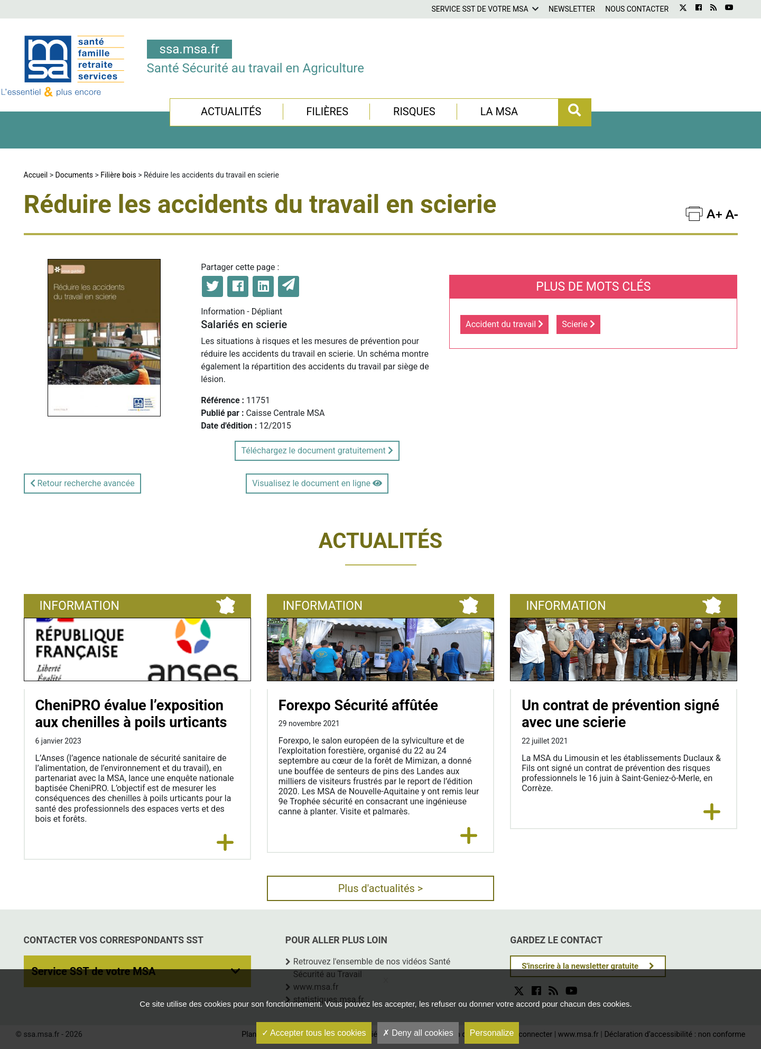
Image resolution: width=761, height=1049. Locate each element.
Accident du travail (504, 324)
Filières (327, 111)
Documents (74, 175)
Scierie (578, 324)
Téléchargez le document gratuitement (317, 450)
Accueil (36, 175)
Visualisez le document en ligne (317, 483)
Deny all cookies (418, 1032)
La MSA (499, 111)
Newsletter (572, 9)
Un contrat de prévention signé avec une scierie (620, 714)
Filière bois (118, 175)
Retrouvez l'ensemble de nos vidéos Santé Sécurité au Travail (371, 968)
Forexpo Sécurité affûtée (358, 705)
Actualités (231, 111)
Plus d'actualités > (380, 888)
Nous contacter (637, 9)
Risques (414, 111)
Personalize (492, 1032)
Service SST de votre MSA (479, 9)
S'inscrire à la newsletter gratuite (580, 966)
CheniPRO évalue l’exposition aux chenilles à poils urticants (131, 714)
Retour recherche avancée (82, 483)
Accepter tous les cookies (314, 1032)
